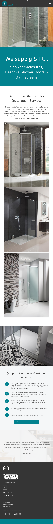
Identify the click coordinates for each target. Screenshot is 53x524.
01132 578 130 (6, 506)
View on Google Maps (8, 504)
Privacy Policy (26, 523)
